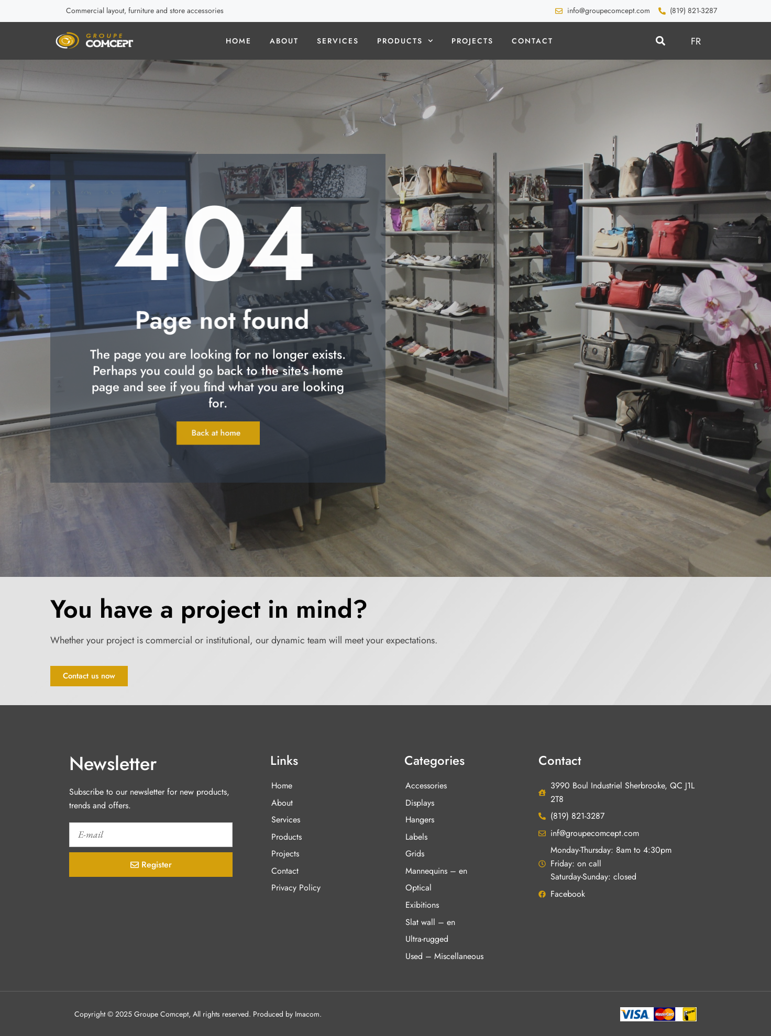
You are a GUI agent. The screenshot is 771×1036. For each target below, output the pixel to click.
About (284, 41)
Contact (532, 41)
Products (405, 41)
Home (238, 41)
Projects (472, 41)
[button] (660, 41)
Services (338, 41)
